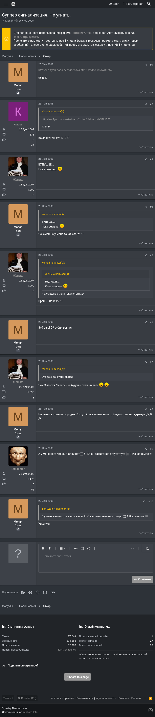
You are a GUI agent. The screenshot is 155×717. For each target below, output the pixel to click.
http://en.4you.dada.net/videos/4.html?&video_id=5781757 (75, 70)
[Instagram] (150, 710)
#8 (151, 409)
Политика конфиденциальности (96, 698)
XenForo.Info (30, 712)
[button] (6, 4)
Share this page (77, 677)
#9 (151, 448)
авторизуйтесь (82, 32)
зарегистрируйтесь (26, 36)
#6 (151, 322)
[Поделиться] (146, 65)
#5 (151, 255)
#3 (151, 159)
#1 (151, 64)
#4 (151, 206)
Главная (136, 698)
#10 (150, 501)
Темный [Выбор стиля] (8, 698)
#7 (151, 361)
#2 (151, 104)
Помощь (123, 698)
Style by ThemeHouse (14, 708)
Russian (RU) (27, 698)
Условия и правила (62, 698)
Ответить (147, 92)
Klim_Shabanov (67, 649)
